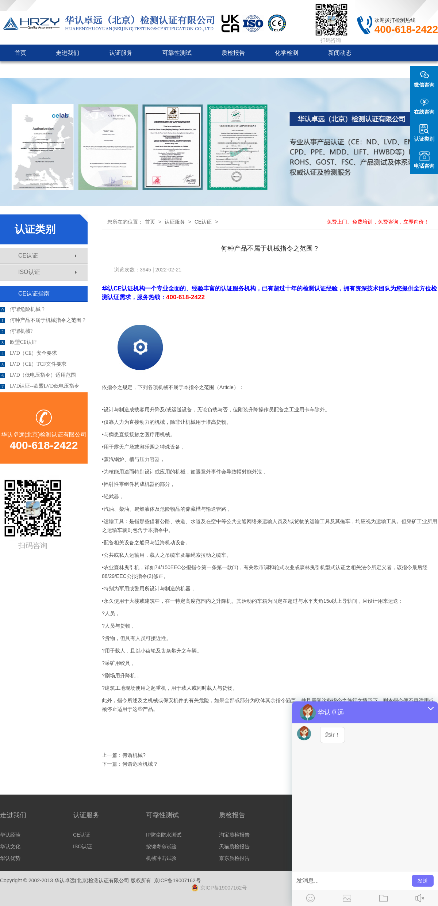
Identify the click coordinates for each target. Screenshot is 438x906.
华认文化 (10, 846)
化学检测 (286, 53)
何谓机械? (16, 331)
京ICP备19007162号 (177, 880)
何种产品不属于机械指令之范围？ (43, 320)
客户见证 (103, 69)
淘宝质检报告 (234, 835)
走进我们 (67, 53)
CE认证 (47, 255)
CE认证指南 (34, 293)
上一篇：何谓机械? (124, 755)
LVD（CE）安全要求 (28, 353)
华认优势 (10, 858)
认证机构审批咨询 (38, 69)
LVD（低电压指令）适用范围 (38, 375)
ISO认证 (47, 272)
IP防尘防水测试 (163, 835)
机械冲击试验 (161, 858)
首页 (20, 53)
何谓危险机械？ (23, 309)
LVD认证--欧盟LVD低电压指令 (39, 386)
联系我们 (156, 69)
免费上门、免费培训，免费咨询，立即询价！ (378, 221)
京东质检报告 (234, 858)
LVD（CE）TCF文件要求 (33, 364)
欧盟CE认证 (18, 342)
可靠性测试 (177, 53)
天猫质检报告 (234, 846)
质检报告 (233, 53)
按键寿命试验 (161, 846)
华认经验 (10, 835)
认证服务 (120, 53)
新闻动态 (339, 53)
